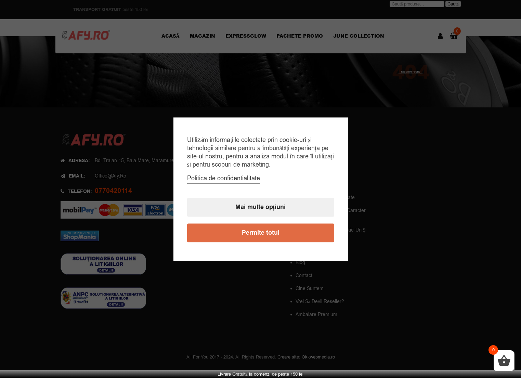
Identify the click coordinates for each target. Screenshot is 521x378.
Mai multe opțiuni (260, 207)
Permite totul (260, 233)
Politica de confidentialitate (223, 178)
